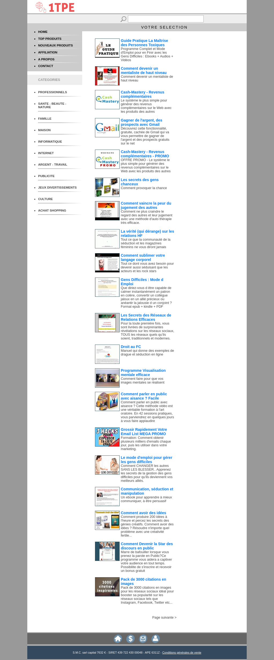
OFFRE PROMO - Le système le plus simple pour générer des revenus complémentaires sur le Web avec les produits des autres (146, 165)
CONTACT (45, 66)
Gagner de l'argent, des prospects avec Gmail (141, 122)
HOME (42, 31)
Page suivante (163, 617)
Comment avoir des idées (143, 513)
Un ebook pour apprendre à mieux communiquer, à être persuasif (146, 499)
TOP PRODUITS (49, 38)
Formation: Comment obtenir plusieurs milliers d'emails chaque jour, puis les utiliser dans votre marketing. (146, 443)
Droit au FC (131, 347)
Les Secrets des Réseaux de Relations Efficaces (146, 317)
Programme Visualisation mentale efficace (143, 372)
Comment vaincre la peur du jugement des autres (146, 205)
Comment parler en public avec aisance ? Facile (144, 396)
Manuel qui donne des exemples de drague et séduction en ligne (147, 352)
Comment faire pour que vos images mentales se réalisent (143, 380)
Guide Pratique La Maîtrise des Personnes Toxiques (144, 42)
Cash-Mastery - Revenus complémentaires (143, 94)
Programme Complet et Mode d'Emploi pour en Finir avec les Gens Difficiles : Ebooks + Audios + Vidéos (147, 54)
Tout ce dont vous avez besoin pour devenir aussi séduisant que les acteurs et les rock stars (147, 267)
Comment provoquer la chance (144, 188)
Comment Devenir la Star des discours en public (147, 546)
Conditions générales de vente (181, 652)
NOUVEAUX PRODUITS (55, 45)
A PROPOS (46, 59)
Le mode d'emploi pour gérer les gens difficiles (146, 459)
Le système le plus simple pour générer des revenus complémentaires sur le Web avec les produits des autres (146, 106)
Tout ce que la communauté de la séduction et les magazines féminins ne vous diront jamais (146, 243)
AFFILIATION (47, 52)
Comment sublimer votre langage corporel (143, 257)
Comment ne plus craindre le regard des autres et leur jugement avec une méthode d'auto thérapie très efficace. (147, 217)
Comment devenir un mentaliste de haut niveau (144, 70)
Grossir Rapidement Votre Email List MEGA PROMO (144, 431)
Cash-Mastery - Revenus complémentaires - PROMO (145, 154)
